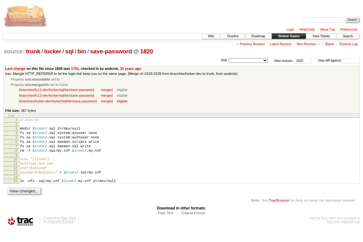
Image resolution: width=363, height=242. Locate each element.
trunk (33, 51)
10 (15, 166)
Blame (329, 44)
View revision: (284, 60)
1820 (146, 51)
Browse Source (289, 36)
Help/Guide (307, 29)
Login (290, 29)
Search (348, 36)
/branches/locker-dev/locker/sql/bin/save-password (58, 102)
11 (15, 172)
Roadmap (258, 36)
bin (82, 51)
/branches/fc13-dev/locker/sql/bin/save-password (56, 96)
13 (15, 183)
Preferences (349, 29)
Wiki (211, 36)
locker (52, 51)
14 (15, 188)
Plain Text (165, 225)
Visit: (224, 60)
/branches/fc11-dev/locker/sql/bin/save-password (56, 90)
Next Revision (306, 44)
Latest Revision (280, 44)
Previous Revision (252, 44)
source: (14, 51)
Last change (15, 68)
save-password (111, 51)
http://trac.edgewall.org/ (343, 233)
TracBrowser (279, 212)
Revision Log (348, 44)
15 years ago (130, 68)
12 (15, 177)
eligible (122, 102)
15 (15, 192)
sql (69, 51)
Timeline (232, 36)
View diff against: (339, 60)
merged (107, 90)
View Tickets (321, 36)
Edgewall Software (61, 233)
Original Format (193, 225)
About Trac (327, 29)
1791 (75, 68)
